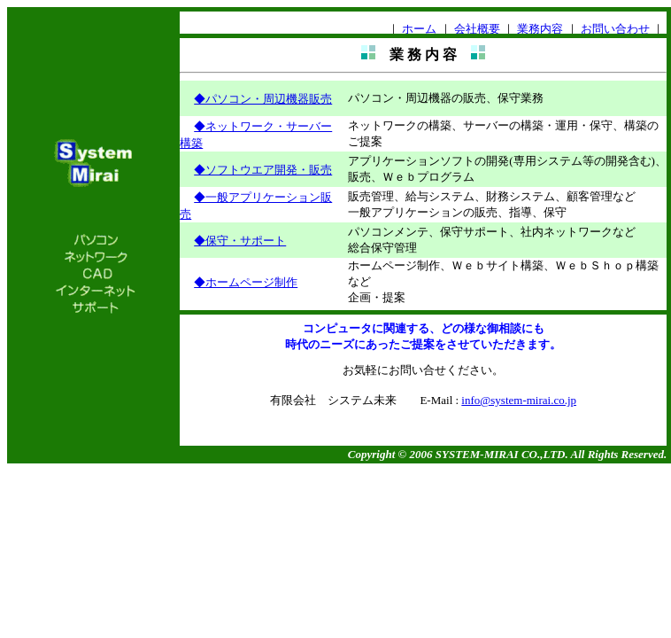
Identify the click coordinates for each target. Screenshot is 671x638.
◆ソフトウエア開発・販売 (263, 169)
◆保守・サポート (240, 240)
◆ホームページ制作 (245, 282)
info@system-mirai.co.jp (518, 400)
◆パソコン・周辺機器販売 (263, 98)
